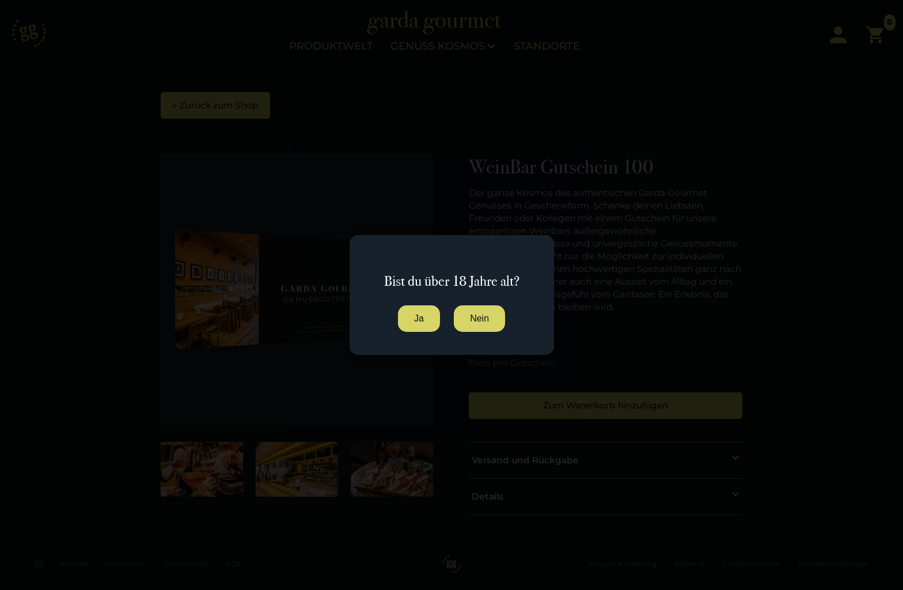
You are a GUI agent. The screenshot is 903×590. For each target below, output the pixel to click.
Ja (419, 318)
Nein (479, 318)
